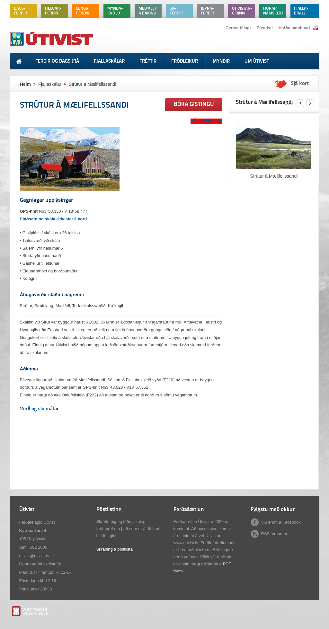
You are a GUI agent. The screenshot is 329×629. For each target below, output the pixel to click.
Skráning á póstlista (114, 549)
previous (300, 103)
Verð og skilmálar (39, 409)
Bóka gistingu (194, 104)
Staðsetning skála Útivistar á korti (53, 219)
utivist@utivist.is (34, 555)
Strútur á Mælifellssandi (274, 176)
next (310, 103)
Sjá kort (300, 83)
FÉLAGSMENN (206, 121)
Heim (25, 84)
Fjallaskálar (49, 84)
